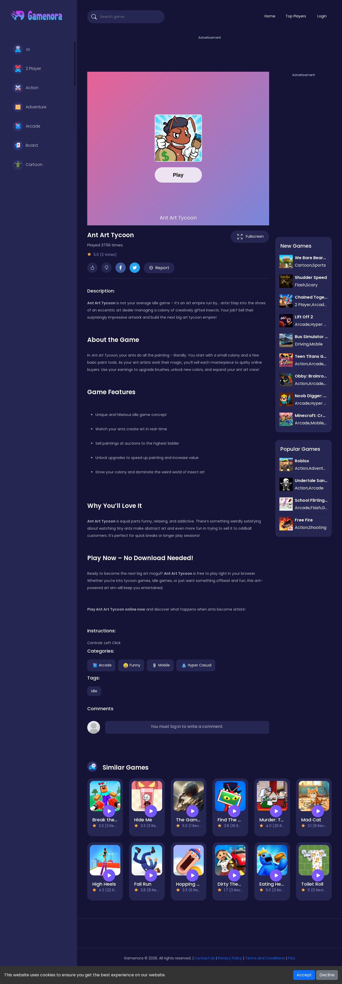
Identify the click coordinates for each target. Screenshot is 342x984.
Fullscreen (250, 236)
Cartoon (28, 165)
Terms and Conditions (265, 958)
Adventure (29, 107)
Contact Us (205, 958)
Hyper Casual (195, 664)
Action (25, 88)
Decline (327, 975)
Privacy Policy (230, 958)
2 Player (27, 69)
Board (25, 145)
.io (21, 49)
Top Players (296, 16)
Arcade (26, 126)
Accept (304, 975)
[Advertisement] (209, 52)
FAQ (291, 958)
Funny (131, 664)
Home (270, 16)
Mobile (160, 664)
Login (322, 16)
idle (94, 691)
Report (159, 268)
